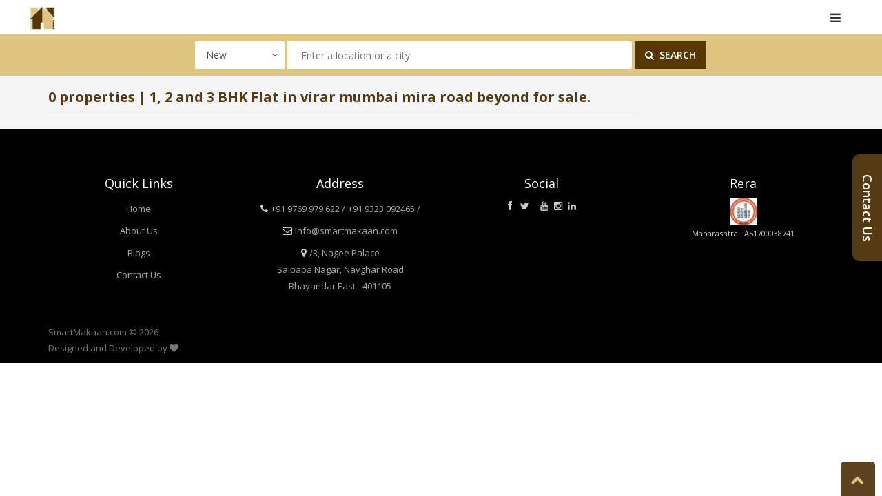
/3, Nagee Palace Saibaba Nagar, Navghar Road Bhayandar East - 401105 (340, 269)
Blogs (138, 253)
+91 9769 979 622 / (308, 209)
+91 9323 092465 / (384, 209)
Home (138, 209)
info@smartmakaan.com (346, 231)
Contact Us (138, 275)
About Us (139, 231)
